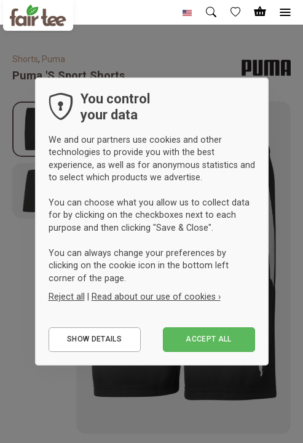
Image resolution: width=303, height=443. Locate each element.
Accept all (209, 339)
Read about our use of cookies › (156, 296)
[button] (187, 12)
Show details (94, 339)
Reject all (67, 296)
